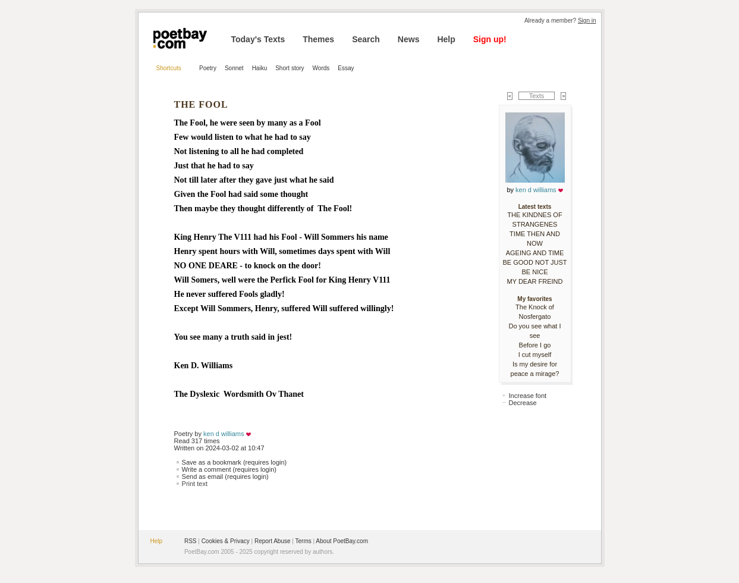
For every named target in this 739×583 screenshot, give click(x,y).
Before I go (535, 345)
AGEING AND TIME (535, 252)
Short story (289, 68)
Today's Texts (258, 39)
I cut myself (535, 354)
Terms (303, 541)
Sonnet (234, 68)
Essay (346, 68)
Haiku (260, 68)
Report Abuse (272, 541)
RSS (190, 541)
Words (321, 68)
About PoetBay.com (342, 541)
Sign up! (490, 39)
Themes (318, 39)
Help (446, 39)
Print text (194, 483)
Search (366, 39)
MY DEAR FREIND (535, 281)
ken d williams (223, 433)
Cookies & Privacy (226, 541)
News (409, 39)
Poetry (207, 68)
